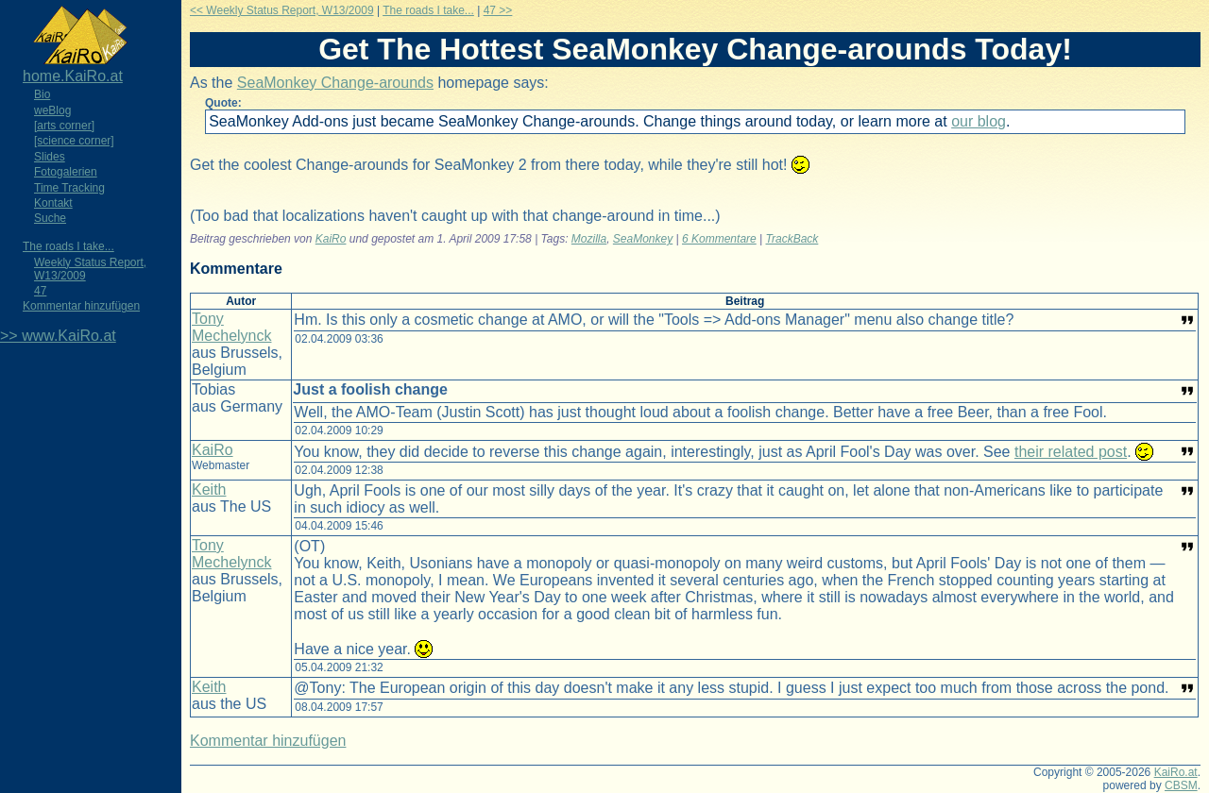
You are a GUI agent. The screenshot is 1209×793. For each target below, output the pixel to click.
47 (40, 290)
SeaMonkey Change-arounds (335, 83)
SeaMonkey (643, 238)
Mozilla (588, 238)
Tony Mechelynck (231, 327)
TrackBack (792, 238)
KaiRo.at (1176, 772)
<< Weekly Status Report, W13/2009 (282, 10)
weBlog (52, 110)
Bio (42, 94)
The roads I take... (68, 246)
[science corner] (74, 140)
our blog (978, 121)
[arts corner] (64, 125)
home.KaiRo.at (73, 76)
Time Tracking (69, 187)
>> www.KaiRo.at (58, 336)
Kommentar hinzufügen (81, 305)
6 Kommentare (719, 238)
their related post (1070, 452)
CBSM (1181, 785)
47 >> (498, 10)
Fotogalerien (65, 171)
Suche (50, 218)
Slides (49, 156)
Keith (209, 489)
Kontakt (53, 203)
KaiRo (331, 238)
